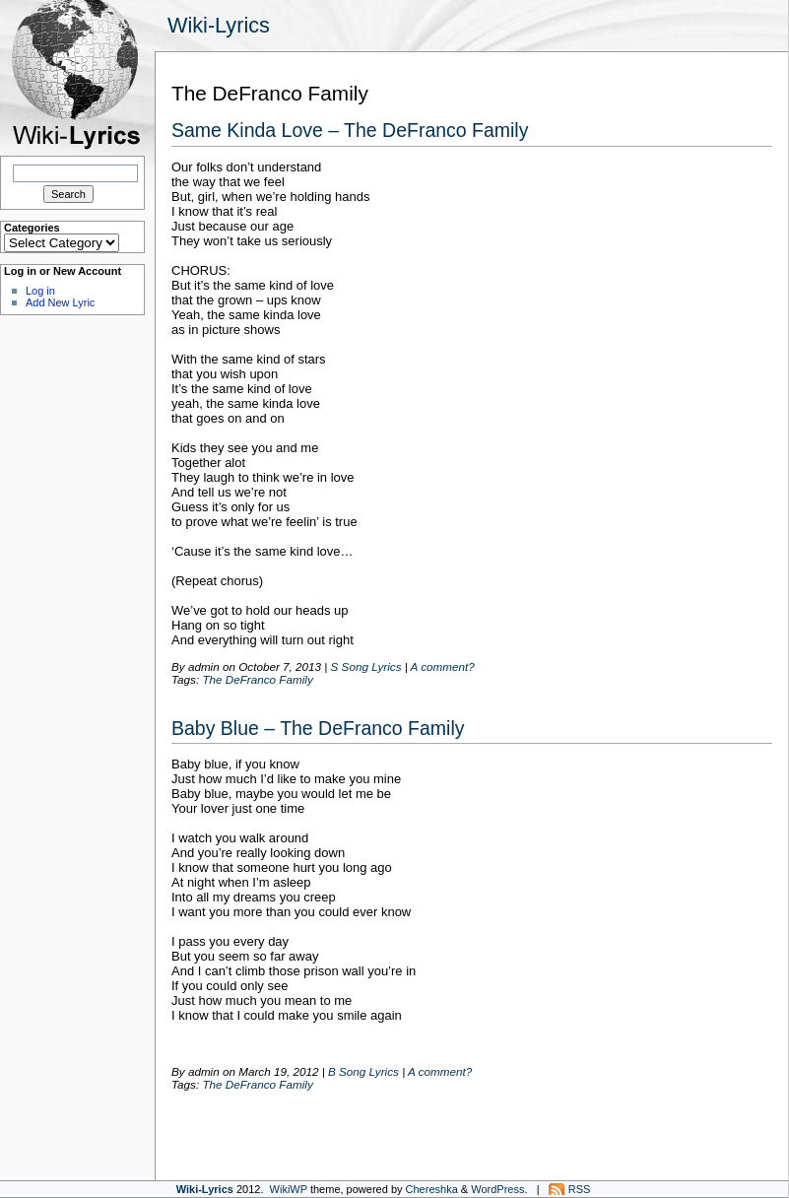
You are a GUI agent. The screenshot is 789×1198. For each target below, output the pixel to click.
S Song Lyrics (366, 666)
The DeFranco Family (257, 679)
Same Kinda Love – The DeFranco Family (349, 130)
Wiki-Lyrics (218, 25)
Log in (40, 291)
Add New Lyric (60, 302)
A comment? (443, 666)
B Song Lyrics (363, 1071)
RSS (579, 1189)
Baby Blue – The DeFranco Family (317, 728)
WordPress (497, 1189)
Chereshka (432, 1189)
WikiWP (288, 1189)
